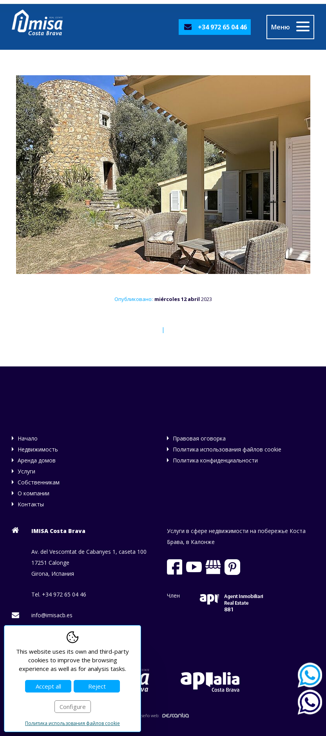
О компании (33, 493)
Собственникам (39, 482)
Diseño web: (163, 715)
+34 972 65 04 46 (222, 27)
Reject (97, 686)
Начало (28, 438)
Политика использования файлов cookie (227, 449)
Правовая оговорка (199, 438)
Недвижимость (38, 449)
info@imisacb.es (51, 615)
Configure (73, 707)
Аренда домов (37, 460)
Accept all (48, 686)
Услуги (26, 471)
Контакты (31, 504)
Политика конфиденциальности (215, 460)
